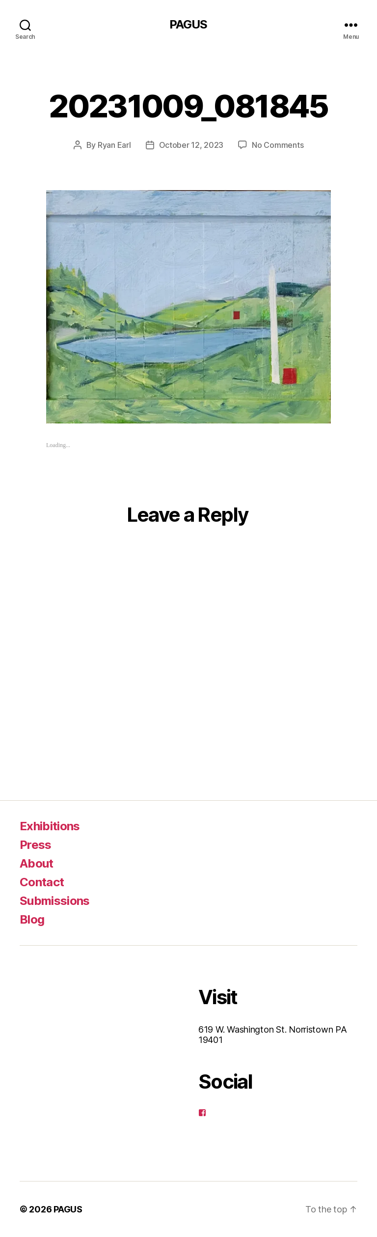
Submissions (55, 901)
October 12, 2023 (191, 145)
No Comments (277, 145)
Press (36, 845)
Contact (42, 882)
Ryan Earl (114, 145)
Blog (32, 919)
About (37, 863)
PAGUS (188, 24)
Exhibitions (50, 826)
